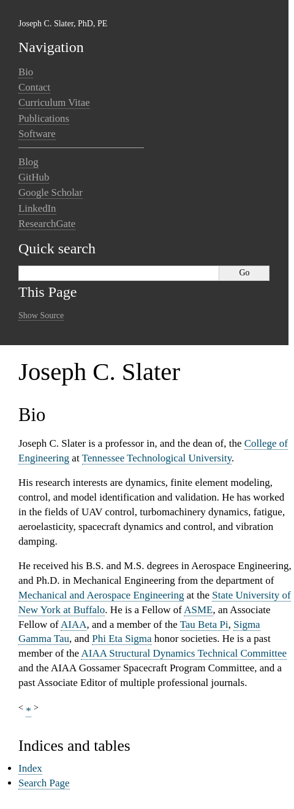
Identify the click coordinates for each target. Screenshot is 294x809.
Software (37, 134)
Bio (25, 72)
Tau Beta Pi (204, 624)
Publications (43, 118)
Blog (28, 162)
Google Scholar (50, 192)
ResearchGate (46, 223)
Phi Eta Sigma (121, 638)
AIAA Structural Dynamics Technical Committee (184, 653)
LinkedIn (37, 208)
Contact (34, 87)
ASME (198, 610)
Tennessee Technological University (157, 458)
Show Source (41, 315)
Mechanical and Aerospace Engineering (101, 595)
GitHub (33, 177)
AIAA (74, 624)
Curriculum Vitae (54, 102)
